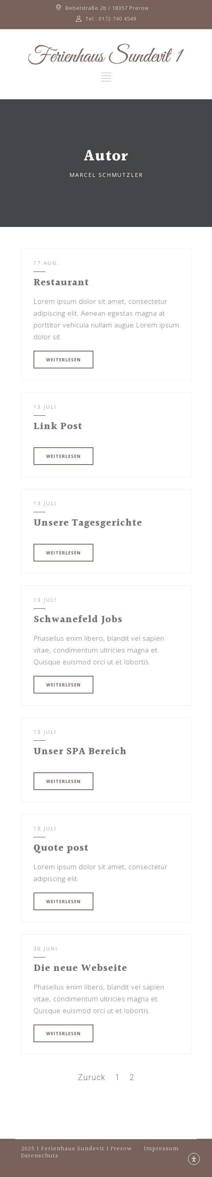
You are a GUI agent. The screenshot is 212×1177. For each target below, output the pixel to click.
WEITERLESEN (63, 360)
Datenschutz (39, 1156)
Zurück (91, 1077)
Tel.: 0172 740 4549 (111, 18)
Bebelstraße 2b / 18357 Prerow (107, 7)
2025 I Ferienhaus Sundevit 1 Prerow (76, 1149)
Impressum (161, 1149)
